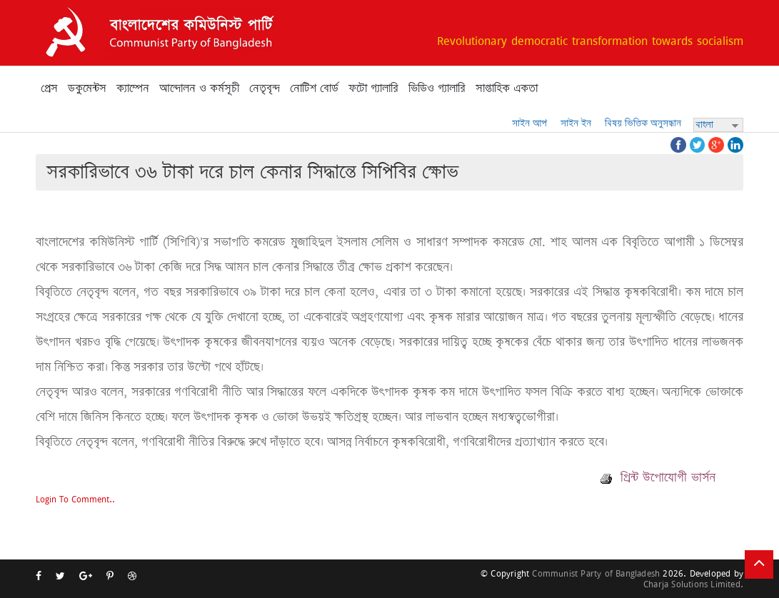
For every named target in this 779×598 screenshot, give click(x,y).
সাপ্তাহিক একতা (507, 88)
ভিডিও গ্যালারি (437, 88)
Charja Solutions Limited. (693, 584)
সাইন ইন (576, 123)
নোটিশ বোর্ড (314, 88)
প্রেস (49, 88)
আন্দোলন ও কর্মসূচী (199, 88)
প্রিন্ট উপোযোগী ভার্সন (657, 477)
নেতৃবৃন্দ (264, 88)
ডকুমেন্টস (87, 88)
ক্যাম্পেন (132, 88)
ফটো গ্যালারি (373, 88)
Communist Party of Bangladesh (596, 573)
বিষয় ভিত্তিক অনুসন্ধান (643, 123)
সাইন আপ (529, 123)
